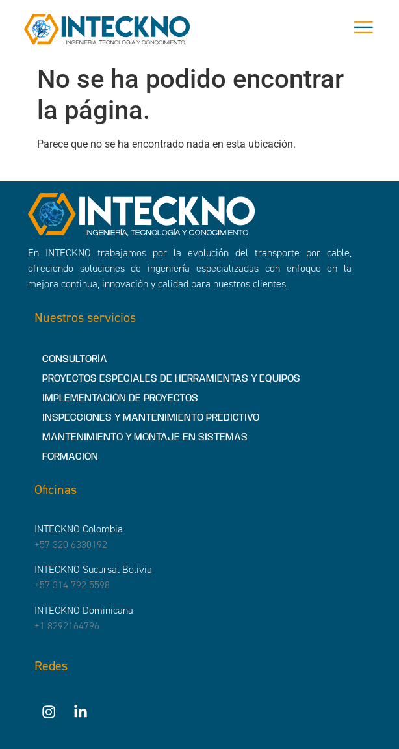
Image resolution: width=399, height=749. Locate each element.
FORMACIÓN (70, 456)
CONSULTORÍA (74, 359)
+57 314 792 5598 (72, 585)
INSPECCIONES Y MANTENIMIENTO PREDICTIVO (150, 417)
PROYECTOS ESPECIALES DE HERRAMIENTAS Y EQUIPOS (171, 378)
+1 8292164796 (66, 626)
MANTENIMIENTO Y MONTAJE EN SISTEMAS (145, 437)
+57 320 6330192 (70, 544)
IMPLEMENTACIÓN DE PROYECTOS (120, 398)
